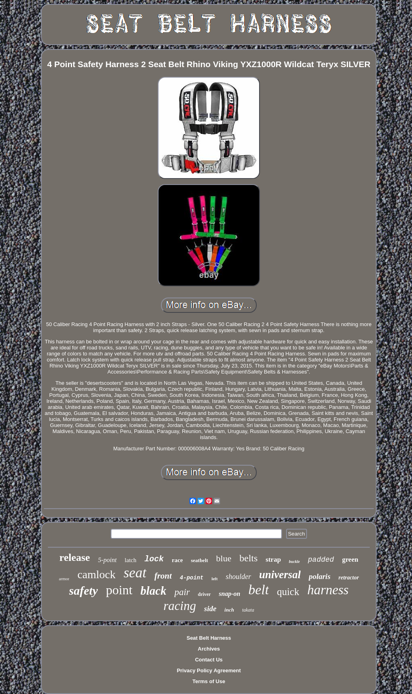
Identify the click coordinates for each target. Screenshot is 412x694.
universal (280, 575)
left (215, 578)
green (350, 559)
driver (204, 594)
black (153, 590)
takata (248, 610)
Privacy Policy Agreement (209, 670)
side (210, 608)
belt (258, 589)
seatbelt (199, 560)
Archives (209, 649)
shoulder (238, 577)
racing (179, 606)
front (163, 576)
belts (248, 558)
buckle (294, 561)
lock (154, 559)
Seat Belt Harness (209, 638)
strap (273, 559)
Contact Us (209, 660)
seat (135, 573)
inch (229, 610)
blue (223, 558)
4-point (192, 578)
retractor (348, 578)
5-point (107, 559)
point (119, 590)
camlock (96, 574)
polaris (319, 576)
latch (130, 560)
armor (64, 578)
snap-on (229, 593)
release (75, 557)
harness (328, 590)
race (177, 560)
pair (182, 592)
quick (288, 591)
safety (83, 590)
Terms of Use (208, 681)
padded (321, 560)
